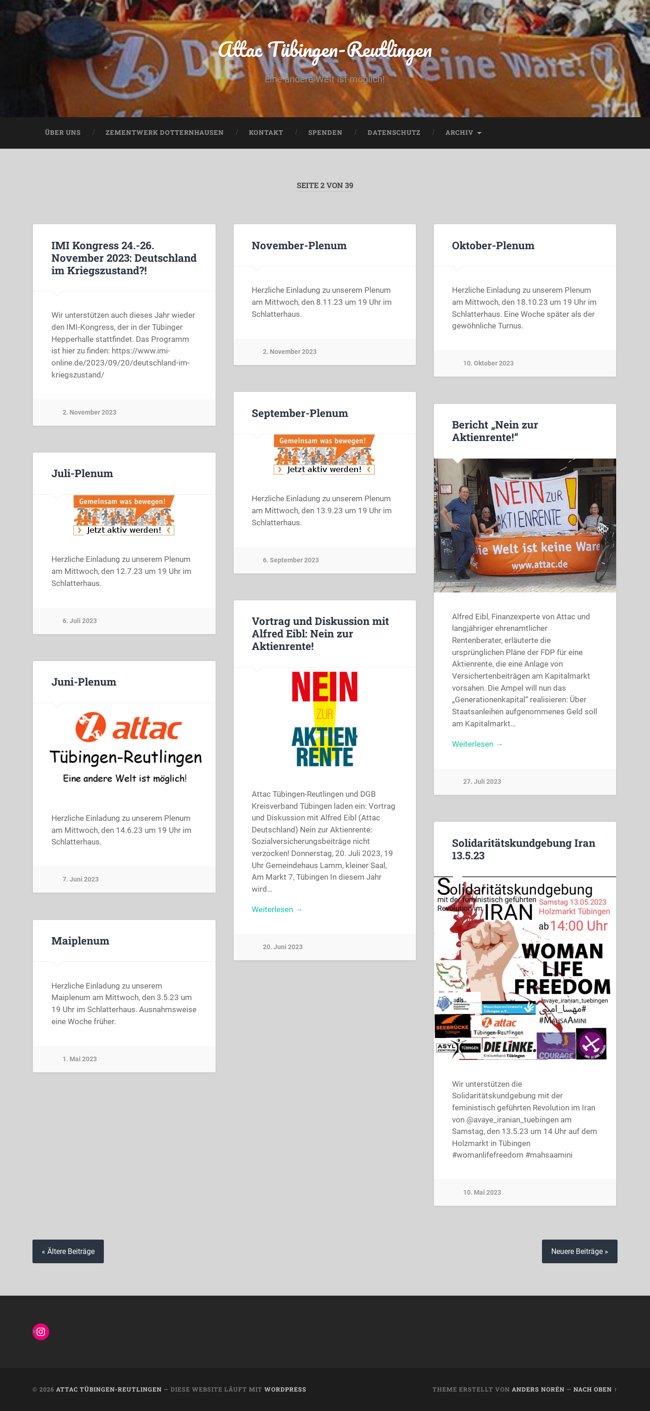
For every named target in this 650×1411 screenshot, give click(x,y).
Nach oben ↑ (595, 1389)
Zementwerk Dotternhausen (165, 132)
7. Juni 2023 (81, 879)
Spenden (325, 132)
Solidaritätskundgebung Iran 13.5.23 (523, 849)
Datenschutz (394, 132)
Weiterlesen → (477, 744)
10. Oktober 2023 (488, 363)
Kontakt (266, 132)
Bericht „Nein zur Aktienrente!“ (495, 430)
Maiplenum (80, 940)
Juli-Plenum (82, 473)
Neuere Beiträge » (579, 1251)
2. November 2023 (89, 412)
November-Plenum (299, 245)
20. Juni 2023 (283, 947)
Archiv (459, 132)
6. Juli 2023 (80, 621)
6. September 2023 (291, 560)
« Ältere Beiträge (68, 1251)
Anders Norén (538, 1389)
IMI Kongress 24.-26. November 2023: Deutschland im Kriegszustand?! (124, 257)
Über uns (63, 132)
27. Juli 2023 (482, 782)
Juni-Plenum (83, 681)
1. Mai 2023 (80, 1059)
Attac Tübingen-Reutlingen (324, 48)
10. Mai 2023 (482, 1193)
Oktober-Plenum (493, 245)
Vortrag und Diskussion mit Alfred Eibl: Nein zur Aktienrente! (320, 633)
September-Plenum (300, 413)
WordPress (285, 1389)
